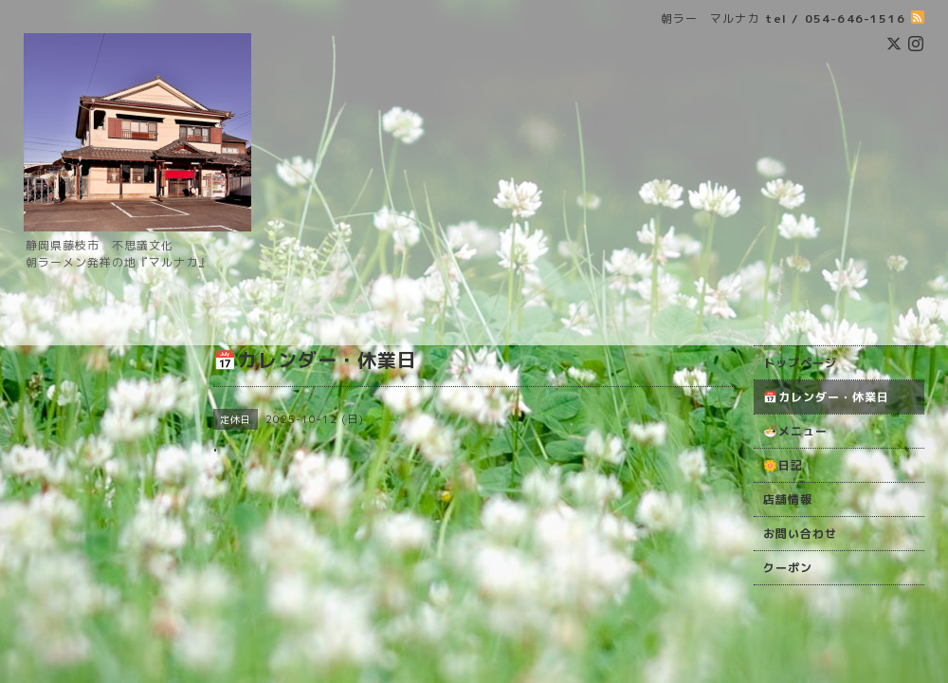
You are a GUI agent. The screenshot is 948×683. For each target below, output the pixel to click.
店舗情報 (787, 499)
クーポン (787, 568)
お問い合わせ (800, 534)
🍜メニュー (795, 431)
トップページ (800, 363)
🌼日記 (783, 465)
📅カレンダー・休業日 (826, 397)
